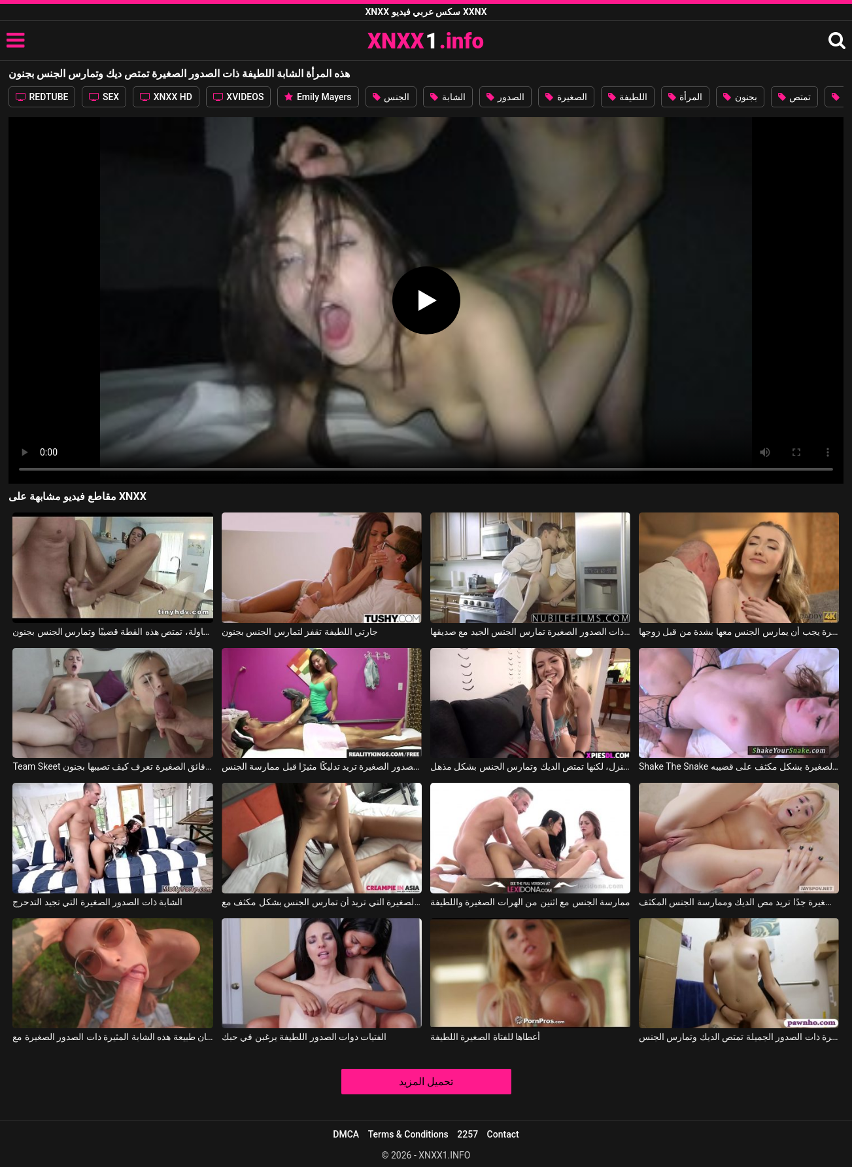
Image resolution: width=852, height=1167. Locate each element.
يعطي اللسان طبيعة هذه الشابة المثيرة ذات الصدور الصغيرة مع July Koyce (112, 1037)
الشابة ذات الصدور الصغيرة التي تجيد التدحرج (97, 902)
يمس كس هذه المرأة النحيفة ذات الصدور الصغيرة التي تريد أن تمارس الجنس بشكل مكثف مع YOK (322, 902)
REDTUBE (42, 97)
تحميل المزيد (426, 1081)
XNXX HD (166, 97)
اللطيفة (627, 97)
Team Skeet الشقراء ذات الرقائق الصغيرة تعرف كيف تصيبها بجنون (112, 766)
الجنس (391, 97)
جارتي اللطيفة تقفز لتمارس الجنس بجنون (300, 631)
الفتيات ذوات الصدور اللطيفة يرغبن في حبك (304, 1037)
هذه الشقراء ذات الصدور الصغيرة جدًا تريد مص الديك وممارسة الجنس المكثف (739, 902)
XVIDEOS (238, 97)
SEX (104, 97)
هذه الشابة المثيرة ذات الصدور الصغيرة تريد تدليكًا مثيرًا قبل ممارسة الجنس (322, 766)
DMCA (346, 1134)
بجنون (740, 97)
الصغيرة (566, 97)
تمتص (794, 97)
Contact (503, 1134)
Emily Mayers (317, 97)
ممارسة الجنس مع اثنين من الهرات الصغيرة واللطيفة (530, 902)
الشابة (447, 97)
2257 (467, 1134)
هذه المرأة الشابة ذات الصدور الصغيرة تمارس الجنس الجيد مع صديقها (530, 631)
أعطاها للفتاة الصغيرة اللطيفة (485, 1037)
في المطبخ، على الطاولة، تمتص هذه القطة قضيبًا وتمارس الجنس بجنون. (112, 631)
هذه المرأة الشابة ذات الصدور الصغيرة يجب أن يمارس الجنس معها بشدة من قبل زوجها (739, 631)
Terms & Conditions (408, 1134)
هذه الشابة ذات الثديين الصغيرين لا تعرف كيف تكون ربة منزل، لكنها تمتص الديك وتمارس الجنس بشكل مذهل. (530, 766)
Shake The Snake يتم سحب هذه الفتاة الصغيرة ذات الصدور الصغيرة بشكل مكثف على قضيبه (739, 766)
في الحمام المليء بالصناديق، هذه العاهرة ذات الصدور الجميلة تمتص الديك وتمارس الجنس (739, 1037)
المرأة (685, 97)
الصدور (505, 97)
